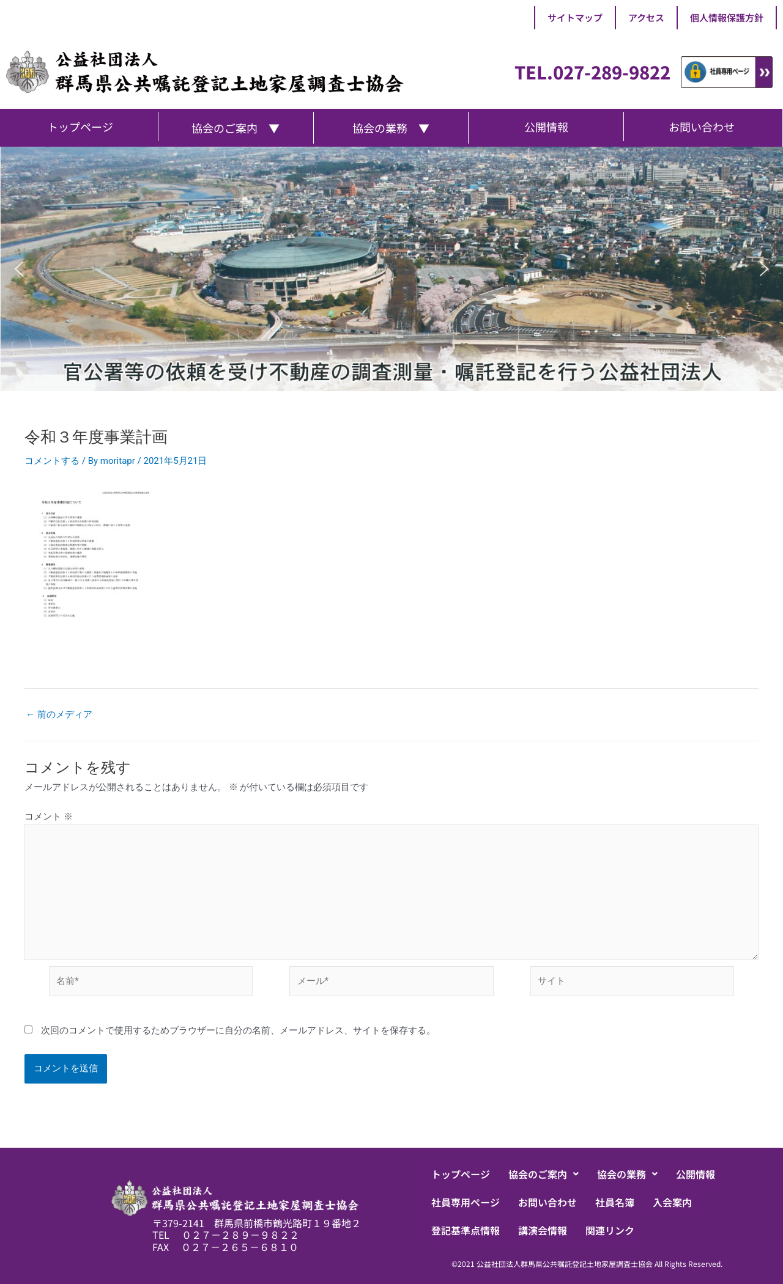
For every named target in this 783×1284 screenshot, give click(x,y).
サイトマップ (575, 17)
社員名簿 (614, 1202)
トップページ (460, 1174)
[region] (391, 269)
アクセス (646, 17)
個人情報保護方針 (726, 17)
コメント (48, 816)
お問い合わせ (547, 1202)
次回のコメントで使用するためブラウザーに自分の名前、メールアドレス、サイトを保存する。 (238, 1030)
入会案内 (672, 1202)
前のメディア (59, 714)
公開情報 (695, 1174)
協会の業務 (627, 1174)
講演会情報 (542, 1230)
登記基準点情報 (465, 1230)
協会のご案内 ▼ (235, 128)
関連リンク (609, 1230)
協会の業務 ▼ (390, 128)
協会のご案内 (543, 1174)
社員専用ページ (465, 1202)
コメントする (52, 460)
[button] (19, 269)
